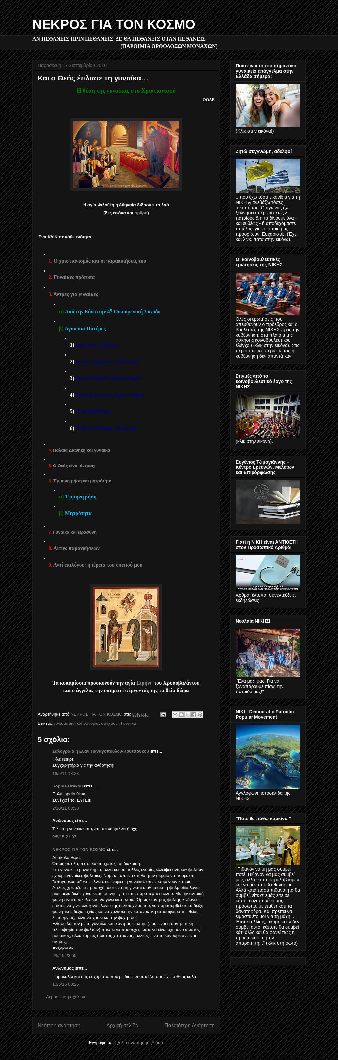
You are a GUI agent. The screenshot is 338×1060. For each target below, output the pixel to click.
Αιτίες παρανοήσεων (76, 548)
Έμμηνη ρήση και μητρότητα (82, 480)
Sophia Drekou (67, 786)
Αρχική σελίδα (122, 1025)
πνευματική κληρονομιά (76, 723)
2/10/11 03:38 (65, 808)
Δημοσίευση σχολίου (65, 996)
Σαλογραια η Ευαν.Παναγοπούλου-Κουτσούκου (100, 751)
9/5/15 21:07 (64, 836)
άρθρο (140, 212)
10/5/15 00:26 (65, 984)
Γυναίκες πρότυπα (74, 277)
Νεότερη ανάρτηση (59, 1025)
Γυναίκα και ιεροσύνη (75, 532)
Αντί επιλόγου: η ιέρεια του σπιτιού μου (98, 565)
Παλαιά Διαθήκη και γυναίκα (81, 450)
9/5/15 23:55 (64, 955)
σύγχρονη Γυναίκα (118, 723)
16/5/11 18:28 (65, 773)
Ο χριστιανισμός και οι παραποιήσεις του (100, 261)
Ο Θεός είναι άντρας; (74, 465)
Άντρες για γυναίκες (75, 294)
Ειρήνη (145, 683)
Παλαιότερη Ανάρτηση (189, 1025)
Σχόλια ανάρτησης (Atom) (139, 1042)
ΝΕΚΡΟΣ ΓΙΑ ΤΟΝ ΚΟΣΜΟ (113, 24)
